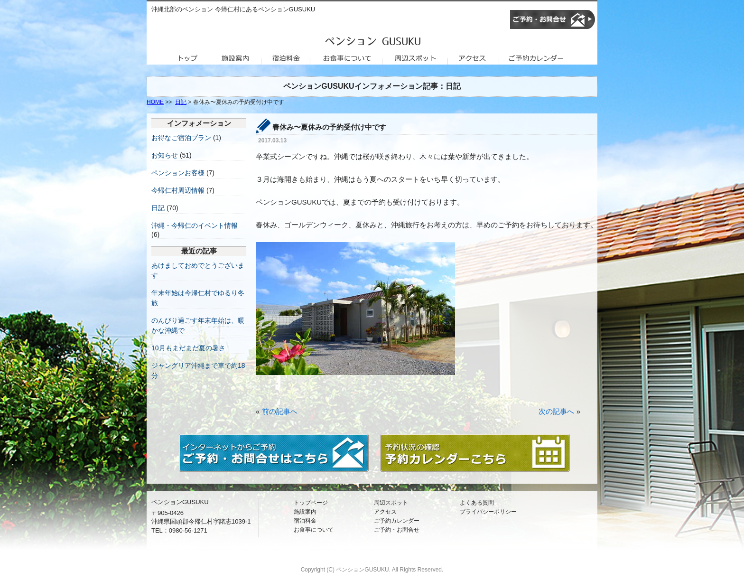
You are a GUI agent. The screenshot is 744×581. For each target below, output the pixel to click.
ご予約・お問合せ (396, 529)
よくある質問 (477, 502)
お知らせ (164, 155)
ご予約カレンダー (396, 520)
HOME (155, 102)
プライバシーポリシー (488, 511)
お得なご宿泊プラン (181, 137)
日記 (180, 102)
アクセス (385, 511)
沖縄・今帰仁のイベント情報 (194, 225)
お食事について (314, 529)
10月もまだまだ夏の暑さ (188, 348)
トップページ (311, 502)
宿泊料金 (305, 520)
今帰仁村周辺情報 (178, 190)
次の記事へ (556, 411)
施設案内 (305, 511)
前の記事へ (280, 411)
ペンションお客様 (178, 173)
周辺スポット (391, 502)
